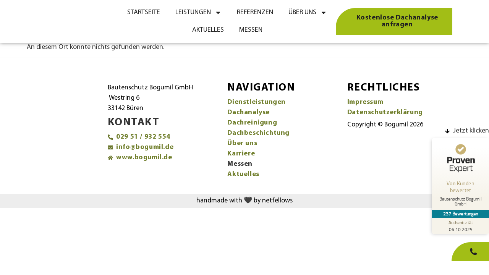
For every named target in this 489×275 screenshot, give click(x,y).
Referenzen (255, 12)
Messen (250, 30)
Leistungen (198, 12)
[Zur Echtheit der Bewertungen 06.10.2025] (460, 226)
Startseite (143, 12)
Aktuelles (208, 30)
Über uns (307, 12)
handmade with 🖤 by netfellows (244, 200)
